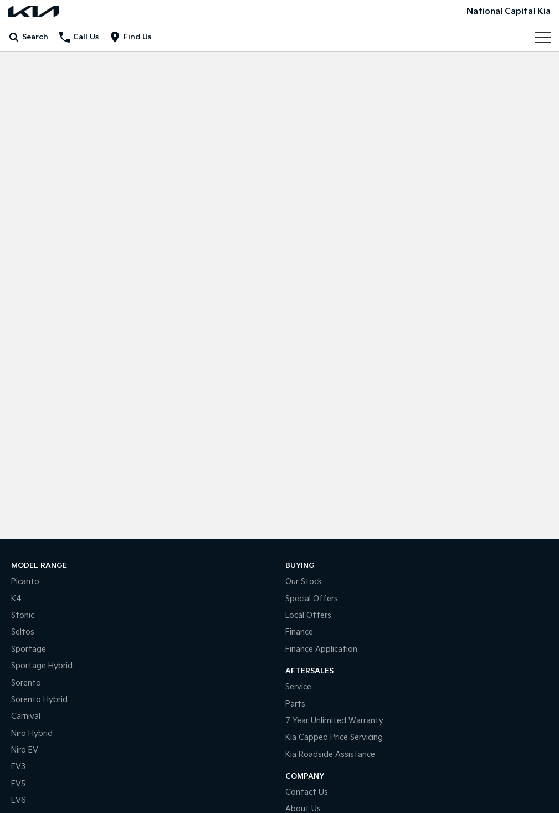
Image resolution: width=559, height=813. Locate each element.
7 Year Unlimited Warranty (334, 720)
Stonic (22, 615)
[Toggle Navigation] (543, 37)
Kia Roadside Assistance (330, 754)
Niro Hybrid (32, 733)
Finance (299, 632)
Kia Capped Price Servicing (334, 737)
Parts (295, 704)
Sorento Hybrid (39, 699)
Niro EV (24, 750)
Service (298, 687)
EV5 (18, 784)
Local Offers (308, 615)
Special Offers (311, 599)
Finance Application (321, 649)
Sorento (26, 683)
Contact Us (306, 792)
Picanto (25, 581)
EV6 (18, 800)
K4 (16, 599)
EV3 (18, 766)
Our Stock (303, 581)
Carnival (25, 716)
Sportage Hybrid (42, 666)
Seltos (22, 632)
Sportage (28, 649)
